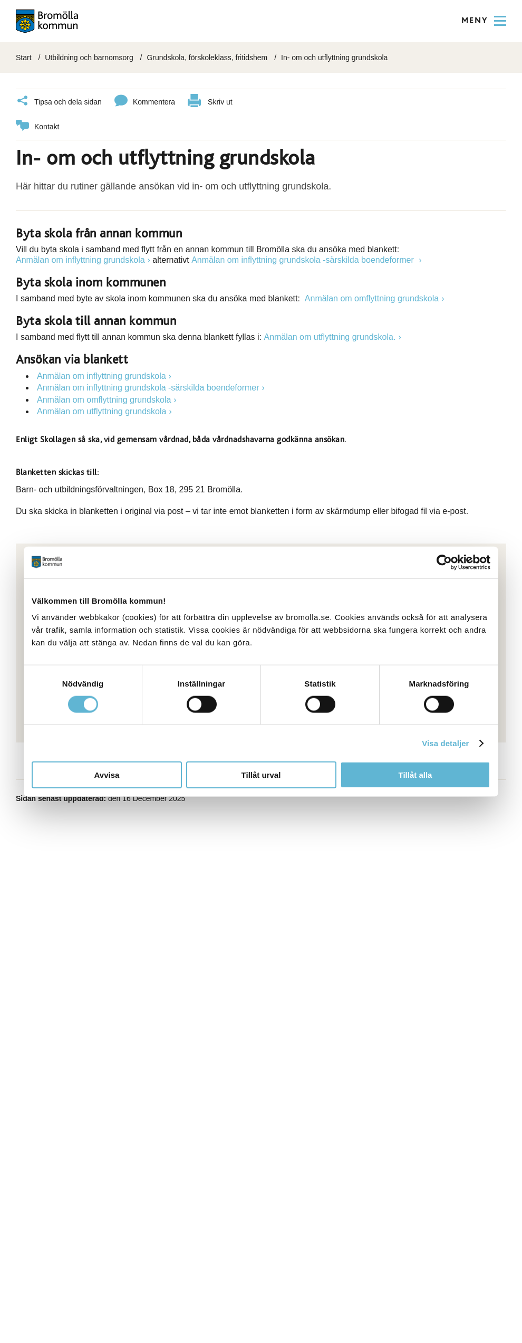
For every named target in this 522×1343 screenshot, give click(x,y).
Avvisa (107, 774)
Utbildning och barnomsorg (89, 57)
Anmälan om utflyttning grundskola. (329, 336)
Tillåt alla (415, 774)
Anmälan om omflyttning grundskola (372, 297)
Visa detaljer (445, 742)
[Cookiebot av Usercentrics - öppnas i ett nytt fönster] (444, 562)
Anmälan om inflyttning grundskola (80, 259)
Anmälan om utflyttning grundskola (101, 410)
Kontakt (37, 126)
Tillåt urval (261, 774)
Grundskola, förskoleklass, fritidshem (207, 57)
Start (24, 57)
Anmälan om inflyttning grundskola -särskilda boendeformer (303, 259)
